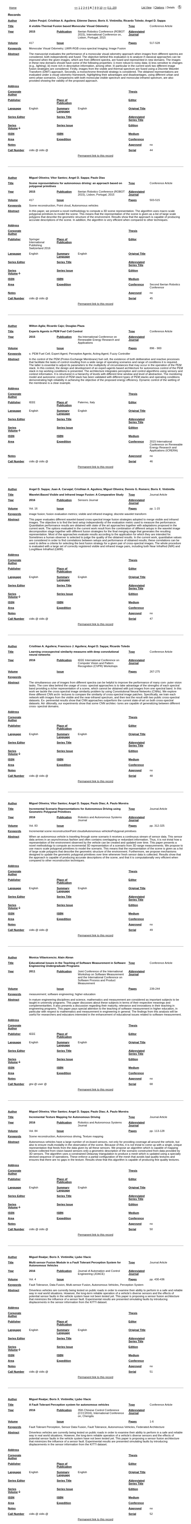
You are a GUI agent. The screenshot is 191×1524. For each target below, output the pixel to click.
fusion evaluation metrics (61, 513)
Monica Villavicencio (42, 957)
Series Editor (16, 116)
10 (100, 7)
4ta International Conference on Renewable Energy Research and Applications (98, 339)
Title (11, 26)
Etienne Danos (86, 20)
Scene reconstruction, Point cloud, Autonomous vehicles (63, 205)
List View (147, 7)
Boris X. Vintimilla (110, 20)
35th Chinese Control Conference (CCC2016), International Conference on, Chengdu (101, 1413)
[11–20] (111, 7)
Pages (133, 42)
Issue (60, 42)
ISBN (60, 133)
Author (12, 20)
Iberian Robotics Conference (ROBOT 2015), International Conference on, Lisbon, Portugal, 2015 (101, 34)
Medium (134, 133)
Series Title (64, 116)
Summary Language (63, 110)
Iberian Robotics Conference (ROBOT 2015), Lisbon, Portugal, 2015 (101, 193)
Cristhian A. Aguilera (61, 20)
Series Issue (65, 125)
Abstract (13, 53)
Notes (12, 144)
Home (13, 7)
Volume (13, 42)
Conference (136, 139)
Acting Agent (100, 353)
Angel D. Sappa (155, 20)
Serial (132, 150)
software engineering (60, 994)
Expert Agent (59, 353)
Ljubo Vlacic (83, 1256)
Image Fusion (117, 48)
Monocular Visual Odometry (46, 48)
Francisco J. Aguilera (72, 646)
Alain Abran (65, 957)
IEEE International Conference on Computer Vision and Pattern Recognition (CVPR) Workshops (98, 663)
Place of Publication (64, 101)
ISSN (11, 133)
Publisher (14, 100)
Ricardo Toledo (133, 20)
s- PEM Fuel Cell (39, 353)
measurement (37, 994)
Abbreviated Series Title (137, 118)
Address (13, 86)
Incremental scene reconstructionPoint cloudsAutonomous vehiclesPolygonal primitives (83, 831)
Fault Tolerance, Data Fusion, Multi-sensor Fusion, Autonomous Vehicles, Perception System (86, 1284)
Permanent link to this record (95, 155)
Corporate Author (14, 93)
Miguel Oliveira (39, 177)
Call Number (16, 150)
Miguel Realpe (38, 1256)
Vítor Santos (58, 177)
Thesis (133, 91)
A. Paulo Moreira (117, 803)
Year (11, 31)
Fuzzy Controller (120, 353)
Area (11, 139)
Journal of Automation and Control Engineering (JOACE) (99, 1272)
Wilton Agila (37, 325)
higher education (85, 994)
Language (14, 108)
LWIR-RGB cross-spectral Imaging (86, 48)
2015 (32, 31)
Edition (133, 125)
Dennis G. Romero (137, 489)
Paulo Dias (98, 177)
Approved (135, 144)
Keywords (14, 48)
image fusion (37, 513)
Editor (133, 100)
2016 (32, 500)
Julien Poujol (38, 20)
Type (132, 26)
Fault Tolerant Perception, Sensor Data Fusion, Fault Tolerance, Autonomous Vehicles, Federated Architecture (96, 1426)
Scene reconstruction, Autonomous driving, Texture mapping (66, 1136)
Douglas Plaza (75, 325)
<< (76, 7)
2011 (32, 971)
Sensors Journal (88, 500)
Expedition (64, 139)
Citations (159, 7)
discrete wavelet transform (130, 513)
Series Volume (13, 127)
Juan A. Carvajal (62, 489)
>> (104, 7)
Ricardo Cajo (55, 325)
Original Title (137, 108)
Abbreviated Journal (137, 33)
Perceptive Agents (80, 353)
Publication (64, 31)
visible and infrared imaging (95, 513)
